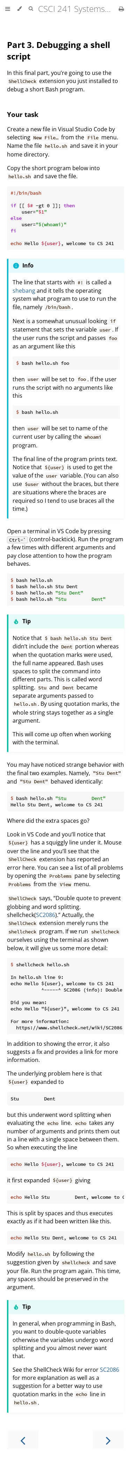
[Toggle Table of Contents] (8, 9)
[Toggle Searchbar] (30, 9)
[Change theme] (19, 9)
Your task (22, 114)
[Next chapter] (108, 1439)
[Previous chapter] (22, 1439)
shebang (24, 290)
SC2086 (45, 915)
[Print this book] (121, 9)
